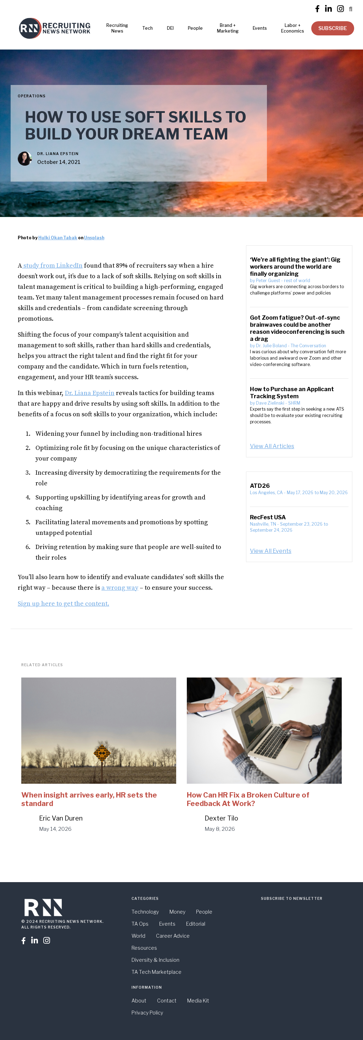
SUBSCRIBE (332, 28)
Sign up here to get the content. (63, 604)
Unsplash (94, 237)
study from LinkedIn (52, 266)
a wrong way (119, 588)
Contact (167, 1001)
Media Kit (198, 1001)
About (139, 1001)
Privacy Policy (147, 1013)
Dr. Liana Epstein (58, 154)
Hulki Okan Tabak (57, 237)
